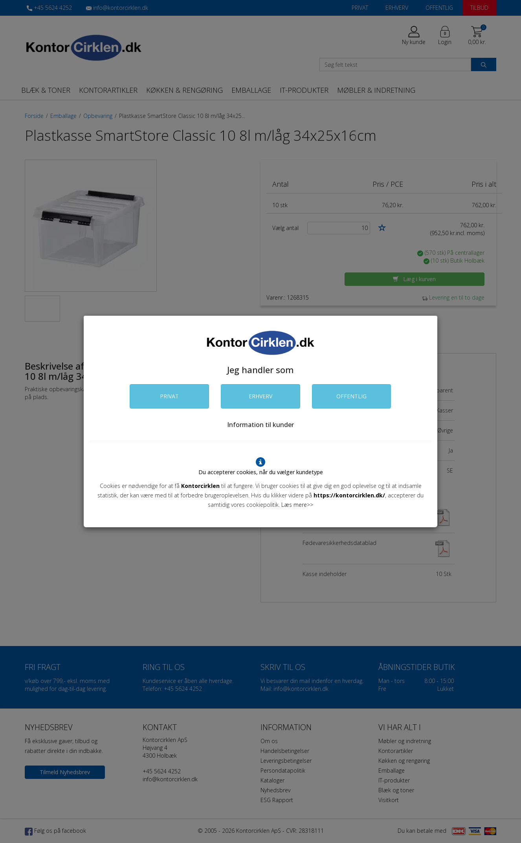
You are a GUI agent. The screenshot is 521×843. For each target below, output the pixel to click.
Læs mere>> (297, 504)
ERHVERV (260, 396)
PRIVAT (169, 396)
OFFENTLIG (351, 396)
